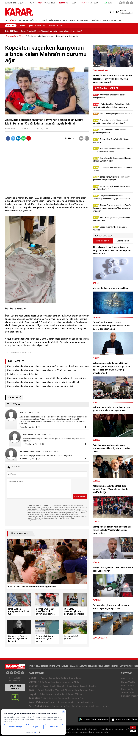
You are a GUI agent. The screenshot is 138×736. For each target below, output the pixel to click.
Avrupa (63, 682)
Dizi (57, 702)
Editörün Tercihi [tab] (122, 241)
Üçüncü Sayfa (41, 26)
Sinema (63, 702)
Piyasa (45, 686)
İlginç (77, 702)
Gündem (50, 702)
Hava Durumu (127, 678)
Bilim (82, 698)
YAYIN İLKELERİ (62, 666)
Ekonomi (43, 20)
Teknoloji (34, 698)
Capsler (55, 706)
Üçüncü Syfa (54, 678)
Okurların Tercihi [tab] (102, 241)
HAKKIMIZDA (34, 666)
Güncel (13, 20)
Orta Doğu (45, 682)
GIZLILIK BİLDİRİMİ (95, 666)
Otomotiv (61, 686)
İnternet (53, 698)
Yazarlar (23, 20)
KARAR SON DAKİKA (15, 687)
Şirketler (93, 686)
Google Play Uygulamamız (95, 719)
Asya (70, 682)
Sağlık (58, 694)
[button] (65, 138)
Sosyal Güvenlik (80, 686)
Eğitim (30, 26)
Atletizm (69, 690)
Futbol (41, 690)
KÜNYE (52, 666)
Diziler (42, 694)
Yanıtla (24, 427)
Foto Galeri (35, 706)
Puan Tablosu (127, 685)
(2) (32, 427)
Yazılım (75, 698)
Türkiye (52, 26)
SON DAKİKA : (11, 31)
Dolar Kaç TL (127, 689)
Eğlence (79, 694)
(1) (32, 459)
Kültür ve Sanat (83, 706)
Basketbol (49, 690)
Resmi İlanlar (109, 20)
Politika (22, 26)
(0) (39, 427)
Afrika (76, 682)
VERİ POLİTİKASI (111, 666)
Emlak (52, 686)
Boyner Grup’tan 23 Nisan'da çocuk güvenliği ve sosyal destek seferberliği (51, 31)
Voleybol (59, 690)
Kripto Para (55, 20)
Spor (65, 20)
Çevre (59, 26)
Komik (71, 702)
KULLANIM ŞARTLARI (78, 666)
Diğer (91, 690)
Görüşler (96, 20)
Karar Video (83, 20)
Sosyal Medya (64, 698)
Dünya (33, 20)
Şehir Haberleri (128, 692)
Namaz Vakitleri (128, 682)
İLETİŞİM (44, 666)
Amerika (55, 682)
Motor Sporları (81, 690)
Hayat (72, 20)
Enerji (69, 686)
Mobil (45, 698)
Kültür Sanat (68, 694)
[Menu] (119, 20)
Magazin (50, 694)
